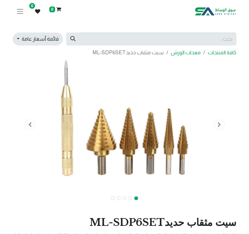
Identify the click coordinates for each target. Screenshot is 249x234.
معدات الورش (186, 52)
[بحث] (73, 39)
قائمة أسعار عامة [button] (40, 39)
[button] (220, 125)
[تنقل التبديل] (20, 11)
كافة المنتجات (222, 52)
